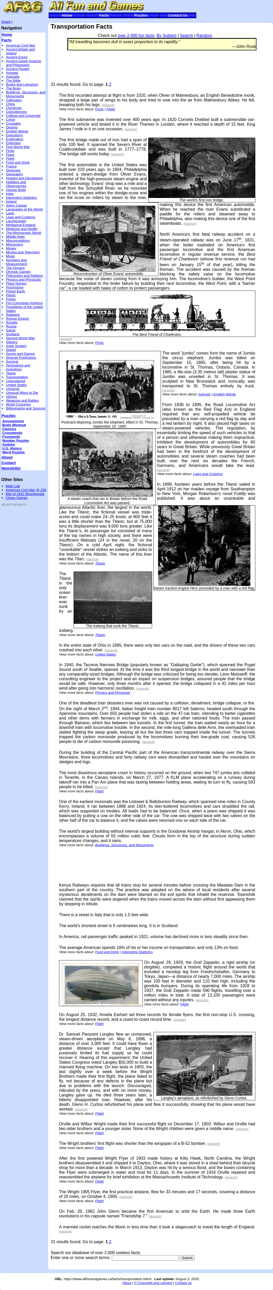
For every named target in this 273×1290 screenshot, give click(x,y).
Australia (13, 77)
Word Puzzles (13, 452)
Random (204, 35)
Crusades (13, 123)
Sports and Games (20, 354)
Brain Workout (14, 425)
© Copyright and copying (153, 1283)
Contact (9, 463)
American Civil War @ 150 (26, 490)
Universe (13, 389)
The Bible (13, 80)
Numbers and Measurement (16, 262)
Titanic (11, 373)
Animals (12, 73)
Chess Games (17, 498)
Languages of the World (24, 209)
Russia (11, 326)
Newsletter (11, 468)
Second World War (20, 338)
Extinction (13, 143)
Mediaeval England (20, 225)
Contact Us (177, 15)
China (10, 104)
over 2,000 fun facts (136, 35)
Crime (10, 119)
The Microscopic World (23, 233)
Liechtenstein (16, 221)
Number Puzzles (15, 440)
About (7, 457)
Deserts (12, 127)
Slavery (11, 342)
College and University (23, 116)
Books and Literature (22, 84)
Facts (104, 15)
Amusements (13, 421)
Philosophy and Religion (24, 276)
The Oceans (15, 268)
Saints (11, 330)
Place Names (16, 283)
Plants (11, 295)
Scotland (13, 334)
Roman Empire (17, 318)
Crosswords (12, 433)
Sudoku (8, 444)
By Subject (166, 35)
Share (6, 22)
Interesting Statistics (21, 198)
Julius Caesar (16, 205)
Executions (14, 135)
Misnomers (14, 244)
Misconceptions (18, 240)
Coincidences (16, 112)
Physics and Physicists (23, 279)
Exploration (14, 139)
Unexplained (15, 381)
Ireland (11, 201)
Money (11, 248)
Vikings (11, 397)
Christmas (14, 108)
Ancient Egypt (16, 57)
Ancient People (17, 69)
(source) (108, 105)
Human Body (16, 190)
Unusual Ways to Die (22, 393)
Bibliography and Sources (26, 408)
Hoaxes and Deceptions (24, 178)
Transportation (17, 377)
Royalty (11, 322)
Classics (9, 429)
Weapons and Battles (22, 400)
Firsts (10, 151)
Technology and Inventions (18, 367)
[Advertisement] (16, 587)
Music (10, 256)
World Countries (18, 404)
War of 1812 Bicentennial (25, 494)
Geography (14, 174)
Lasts (10, 213)
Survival (12, 361)
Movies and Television (23, 252)
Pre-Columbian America (24, 303)
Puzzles (140, 15)
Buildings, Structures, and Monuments (124, 845)
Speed (11, 350)
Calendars (14, 100)
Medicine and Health (22, 229)
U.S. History (12, 448)
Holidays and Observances (16, 184)
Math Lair (13, 486)
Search (186, 35)
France (11, 166)
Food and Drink (18, 162)
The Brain (13, 88)
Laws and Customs (20, 217)
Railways (13, 315)
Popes (11, 299)
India (10, 194)
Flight (10, 159)
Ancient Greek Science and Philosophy (23, 63)
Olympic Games (18, 272)
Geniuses (13, 170)
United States (16, 385)
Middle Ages (15, 237)
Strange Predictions (21, 358)
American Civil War (20, 45)
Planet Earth (15, 291)
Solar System (16, 346)
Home (67, 15)
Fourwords (11, 437)
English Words (17, 131)
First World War (18, 147)
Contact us (183, 1283)
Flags (10, 155)
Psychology (15, 287)
